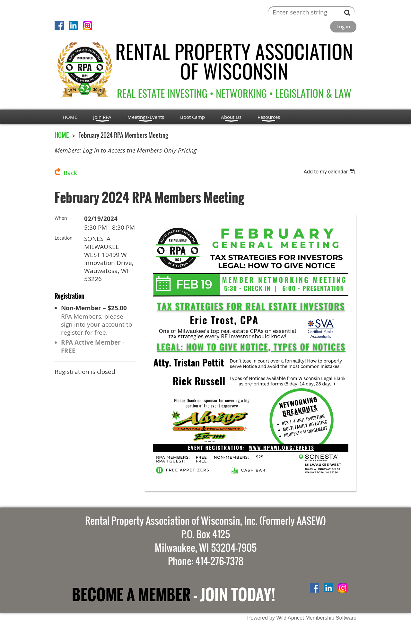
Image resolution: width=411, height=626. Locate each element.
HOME (62, 135)
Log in (343, 26)
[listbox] (329, 172)
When (61, 218)
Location (64, 238)
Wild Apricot (290, 618)
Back (70, 173)
